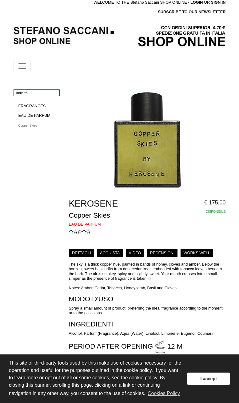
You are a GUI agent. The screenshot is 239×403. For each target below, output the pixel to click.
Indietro (22, 93)
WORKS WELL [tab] (196, 253)
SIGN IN (218, 2)
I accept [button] (208, 378)
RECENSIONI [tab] (162, 253)
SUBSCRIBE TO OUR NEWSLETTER (191, 12)
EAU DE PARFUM (34, 115)
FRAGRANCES (32, 106)
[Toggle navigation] (22, 66)
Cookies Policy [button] (164, 393)
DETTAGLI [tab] (81, 253)
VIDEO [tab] (135, 253)
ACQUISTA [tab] (110, 253)
